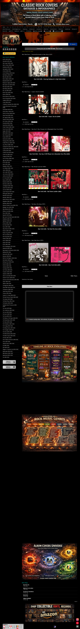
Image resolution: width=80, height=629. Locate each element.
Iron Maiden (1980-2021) (8, 168)
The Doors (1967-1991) (7, 314)
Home (4, 27)
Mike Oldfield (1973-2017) (8, 209)
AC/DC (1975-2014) (6, 59)
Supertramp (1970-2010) (8, 291)
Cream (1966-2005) (7, 102)
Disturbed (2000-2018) (7, 123)
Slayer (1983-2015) (6, 281)
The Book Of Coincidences (28, 591)
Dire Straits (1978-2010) (8, 121)
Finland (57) (60, 29)
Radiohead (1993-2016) (7, 248)
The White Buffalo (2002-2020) (9, 333)
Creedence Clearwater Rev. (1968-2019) (11, 104)
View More (49, 286)
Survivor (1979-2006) (7, 293)
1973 (26, 271)
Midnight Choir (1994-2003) (8, 207)
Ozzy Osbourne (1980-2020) (8, 228)
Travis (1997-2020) (6, 341)
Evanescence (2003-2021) (8, 139)
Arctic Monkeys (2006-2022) (8, 73)
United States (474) (6, 29)
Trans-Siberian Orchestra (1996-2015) (10, 339)
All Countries (28, 31)
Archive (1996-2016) (7, 71)
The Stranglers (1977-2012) (8, 329)
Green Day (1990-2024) (7, 154)
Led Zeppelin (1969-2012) (8, 185)
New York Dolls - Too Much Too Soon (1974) (33, 204)
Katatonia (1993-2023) (7, 182)
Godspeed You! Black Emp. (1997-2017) (10, 146)
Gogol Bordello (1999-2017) (8, 148)
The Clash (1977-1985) (7, 308)
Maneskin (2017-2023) (7, 195)
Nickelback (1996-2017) (7, 219)
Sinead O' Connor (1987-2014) (9, 277)
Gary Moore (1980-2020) (8, 144)
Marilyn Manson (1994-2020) (9, 199)
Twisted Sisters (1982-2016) (8, 343)
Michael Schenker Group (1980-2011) (10, 205)
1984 (26, 199)
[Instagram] (77, 619)
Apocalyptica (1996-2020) (8, 69)
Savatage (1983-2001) (7, 268)
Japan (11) (22, 31)
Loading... (49, 507)
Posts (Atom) (30, 279)
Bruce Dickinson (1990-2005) (8, 96)
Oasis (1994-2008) (6, 227)
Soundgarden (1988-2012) (8, 285)
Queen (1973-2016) (6, 242)
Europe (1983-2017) (7, 137)
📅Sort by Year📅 (47, 31)
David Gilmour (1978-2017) (8, 111)
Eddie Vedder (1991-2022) (8, 133)
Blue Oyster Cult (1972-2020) (9, 84)
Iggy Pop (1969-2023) (7, 160)
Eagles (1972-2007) (6, 131)
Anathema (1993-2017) (7, 67)
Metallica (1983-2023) (7, 203)
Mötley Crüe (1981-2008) (8, 211)
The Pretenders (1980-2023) (8, 324)
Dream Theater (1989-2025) (8, 127)
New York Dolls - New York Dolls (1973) (32, 240)
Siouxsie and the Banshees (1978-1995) (11, 279)
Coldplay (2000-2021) (7, 100)
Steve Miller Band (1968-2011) (9, 287)
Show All (76, 601)
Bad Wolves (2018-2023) (8, 75)
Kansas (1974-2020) (7, 180)
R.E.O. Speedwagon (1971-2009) (9, 246)
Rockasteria (25, 595)
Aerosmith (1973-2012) (7, 61)
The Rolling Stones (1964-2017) (9, 328)
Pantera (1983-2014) (7, 230)
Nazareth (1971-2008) (7, 215)
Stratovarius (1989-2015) (8, 289)
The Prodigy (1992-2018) (8, 326)
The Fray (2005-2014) (7, 316)
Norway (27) (74, 29)
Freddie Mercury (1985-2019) (9, 142)
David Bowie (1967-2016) (8, 109)
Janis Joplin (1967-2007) (7, 172)
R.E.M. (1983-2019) (6, 244)
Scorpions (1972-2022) (7, 271)
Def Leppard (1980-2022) (8, 117)
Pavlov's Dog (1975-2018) (8, 232)
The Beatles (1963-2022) (8, 303)
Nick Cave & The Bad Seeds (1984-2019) (11, 217)
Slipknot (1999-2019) (7, 283)
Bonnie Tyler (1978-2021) (8, 92)
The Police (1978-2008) (7, 322)
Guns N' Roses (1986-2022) (8, 158)
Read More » (24, 82)
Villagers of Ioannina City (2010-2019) (10, 349)
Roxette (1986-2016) (7, 264)
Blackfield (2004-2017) (7, 80)
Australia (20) (39, 29)
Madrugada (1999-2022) (8, 193)
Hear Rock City (26, 584)
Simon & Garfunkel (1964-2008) (9, 275)
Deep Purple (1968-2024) (8, 115)
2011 (26, 86)
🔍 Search (72, 44)
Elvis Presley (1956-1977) (8, 135)
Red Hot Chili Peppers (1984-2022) (10, 258)
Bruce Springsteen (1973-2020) (9, 98)
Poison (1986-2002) (7, 240)
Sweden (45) (67, 29)
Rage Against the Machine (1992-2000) (11, 250)
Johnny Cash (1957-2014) (8, 176)
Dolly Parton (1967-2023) (8, 125)
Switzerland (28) (53, 29)
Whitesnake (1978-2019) (7, 351)
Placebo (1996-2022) (7, 238)
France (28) (4, 31)
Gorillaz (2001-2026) (7, 150)
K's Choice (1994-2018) (7, 178)
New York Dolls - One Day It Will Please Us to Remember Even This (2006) (42, 129)
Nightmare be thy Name (28, 588)
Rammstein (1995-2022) (7, 254)
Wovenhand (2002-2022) (8, 355)
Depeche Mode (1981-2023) (8, 119)
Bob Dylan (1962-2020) (7, 86)
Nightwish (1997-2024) (7, 221)
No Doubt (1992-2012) (7, 225)
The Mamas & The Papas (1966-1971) (10, 318)
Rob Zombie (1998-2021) (7, 260)
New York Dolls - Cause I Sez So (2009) (33, 92)
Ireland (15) (46, 29)
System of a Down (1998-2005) (9, 295)
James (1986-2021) (6, 170)
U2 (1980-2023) (6, 345)
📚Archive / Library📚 (37, 31)
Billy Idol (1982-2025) (7, 77)
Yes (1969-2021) (6, 357)
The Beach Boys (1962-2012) (8, 301)
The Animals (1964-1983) (7, 299)
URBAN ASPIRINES (27, 598)
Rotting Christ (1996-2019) (8, 262)
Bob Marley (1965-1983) (7, 88)
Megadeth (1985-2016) (7, 201)
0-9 (7, 27)
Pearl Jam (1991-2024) (7, 234)
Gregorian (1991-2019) (7, 156)
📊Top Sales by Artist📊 (58, 31)
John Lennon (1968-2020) (8, 174)
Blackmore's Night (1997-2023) (9, 82)
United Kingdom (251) (16, 29)
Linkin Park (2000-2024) (8, 187)
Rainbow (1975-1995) (7, 252)
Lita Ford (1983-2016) (7, 189)
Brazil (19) (17, 31)
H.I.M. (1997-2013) (6, 162)
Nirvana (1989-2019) (7, 223)
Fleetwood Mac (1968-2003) (8, 141)
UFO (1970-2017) (6, 347)
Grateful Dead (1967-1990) (8, 152)
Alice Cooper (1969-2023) (8, 63)
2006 (26, 161)
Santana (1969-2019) (7, 266)
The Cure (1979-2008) (7, 312)
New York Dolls (30, 86)
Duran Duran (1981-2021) (8, 129)
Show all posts (59, 48)
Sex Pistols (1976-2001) (7, 270)
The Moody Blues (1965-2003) (9, 320)
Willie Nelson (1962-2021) (8, 353)
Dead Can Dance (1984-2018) (9, 113)
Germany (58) (32, 29)
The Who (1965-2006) (7, 337)
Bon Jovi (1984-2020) (7, 90)
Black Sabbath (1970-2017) (8, 79)
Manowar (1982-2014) (7, 197)
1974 (26, 235)
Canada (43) (25, 29)
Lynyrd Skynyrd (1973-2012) (8, 191)
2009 (26, 124)
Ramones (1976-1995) (7, 256)
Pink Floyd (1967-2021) (7, 236)
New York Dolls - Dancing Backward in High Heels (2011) (37, 54)
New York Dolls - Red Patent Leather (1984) (34, 166)
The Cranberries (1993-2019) (8, 310)
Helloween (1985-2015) (7, 166)
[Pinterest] (77, 623)
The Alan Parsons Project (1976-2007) (10, 297)
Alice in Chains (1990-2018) (8, 65)
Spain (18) (11, 31)
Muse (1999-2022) (6, 213)
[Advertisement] (44, 37)
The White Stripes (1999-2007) (9, 335)
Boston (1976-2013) (6, 94)
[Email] (77, 626)
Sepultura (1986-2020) (7, 273)
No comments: (26, 84)
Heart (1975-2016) (6, 164)
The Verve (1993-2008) (7, 331)
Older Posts (74, 276)
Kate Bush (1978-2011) (7, 184)
